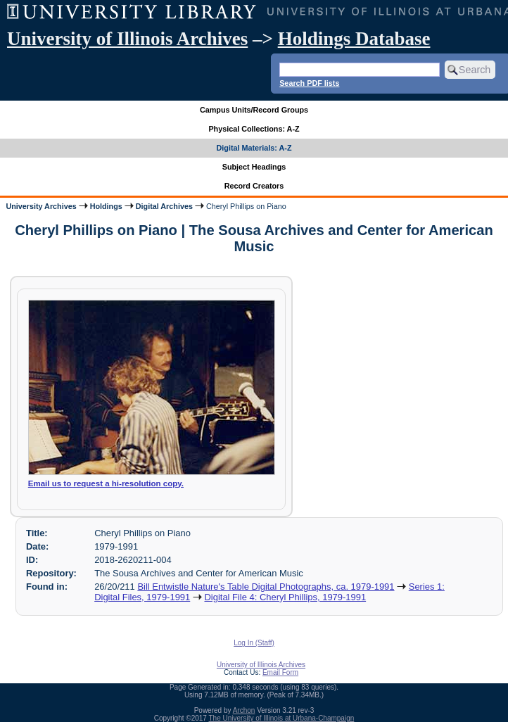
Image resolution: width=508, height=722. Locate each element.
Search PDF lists (309, 83)
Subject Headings (254, 167)
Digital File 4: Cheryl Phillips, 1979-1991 (285, 597)
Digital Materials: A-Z (254, 148)
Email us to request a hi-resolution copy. (106, 483)
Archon (244, 710)
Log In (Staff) (254, 643)
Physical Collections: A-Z (253, 129)
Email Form (280, 672)
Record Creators (254, 186)
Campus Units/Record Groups (254, 110)
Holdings (106, 206)
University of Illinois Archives (127, 38)
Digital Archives (164, 206)
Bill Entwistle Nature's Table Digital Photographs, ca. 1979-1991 (265, 586)
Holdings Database (354, 38)
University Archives (41, 206)
